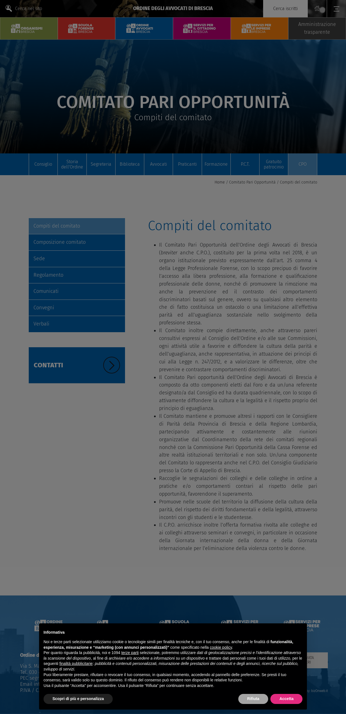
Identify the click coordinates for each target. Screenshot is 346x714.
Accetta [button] (286, 698)
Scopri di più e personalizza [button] (78, 698)
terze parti (130, 652)
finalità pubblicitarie (76, 663)
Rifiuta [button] (253, 698)
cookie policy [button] (221, 647)
